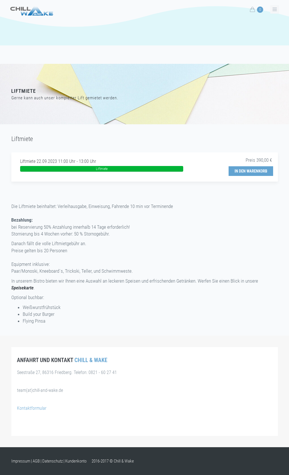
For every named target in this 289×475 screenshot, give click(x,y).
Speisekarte (22, 288)
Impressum (20, 461)
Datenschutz (52, 461)
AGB (36, 461)
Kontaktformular (32, 408)
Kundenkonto (76, 461)
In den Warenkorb (251, 171)
